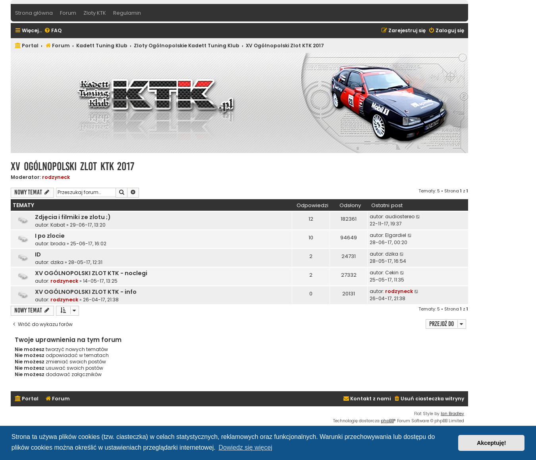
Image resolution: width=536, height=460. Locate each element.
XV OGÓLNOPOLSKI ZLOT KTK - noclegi (91, 273)
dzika (57, 262)
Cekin (392, 272)
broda (58, 243)
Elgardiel (395, 235)
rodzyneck (56, 177)
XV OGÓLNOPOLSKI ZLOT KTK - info (86, 292)
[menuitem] (53, 30)
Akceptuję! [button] (491, 443)
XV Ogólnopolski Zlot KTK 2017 (72, 166)
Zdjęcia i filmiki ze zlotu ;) (73, 217)
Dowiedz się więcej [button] (245, 447)
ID (38, 254)
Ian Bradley (452, 414)
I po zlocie (50, 236)
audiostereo (400, 216)
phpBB (387, 421)
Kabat (57, 224)
